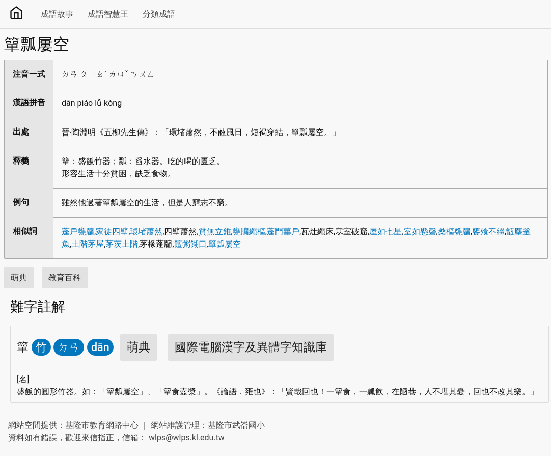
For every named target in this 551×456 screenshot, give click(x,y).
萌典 (19, 277)
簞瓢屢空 (224, 244)
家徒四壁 (112, 231)
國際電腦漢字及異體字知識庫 (251, 347)
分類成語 (159, 14)
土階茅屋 (87, 244)
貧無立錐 (215, 231)
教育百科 (64, 277)
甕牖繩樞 (249, 231)
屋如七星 (385, 231)
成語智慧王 (108, 14)
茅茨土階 (121, 244)
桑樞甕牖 (454, 231)
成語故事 (57, 14)
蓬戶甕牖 (78, 231)
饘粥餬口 (190, 244)
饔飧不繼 (488, 231)
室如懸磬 (420, 231)
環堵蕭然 (146, 231)
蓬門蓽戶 (283, 231)
